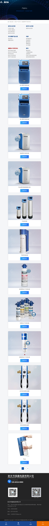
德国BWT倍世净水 (26, 21)
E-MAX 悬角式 (11, 30)
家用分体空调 (11, 26)
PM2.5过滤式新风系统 (31, 55)
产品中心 (19, 21)
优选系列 (28, 40)
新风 (27, 48)
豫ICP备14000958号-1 (39, 520)
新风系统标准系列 (30, 57)
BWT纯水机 (11, 53)
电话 (31, 523)
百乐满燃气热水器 (13, 36)
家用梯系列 (28, 38)
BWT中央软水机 (12, 57)
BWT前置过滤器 (12, 50)
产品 (18, 523)
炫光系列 (10, 38)
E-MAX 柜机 (11, 28)
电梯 (27, 36)
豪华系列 (28, 41)
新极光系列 (10, 40)
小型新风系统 (29, 52)
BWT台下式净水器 (12, 52)
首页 (15, 21)
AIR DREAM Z (11, 31)
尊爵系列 (28, 43)
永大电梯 (28, 45)
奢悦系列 (28, 50)
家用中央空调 (11, 33)
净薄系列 (28, 53)
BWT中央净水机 (12, 55)
